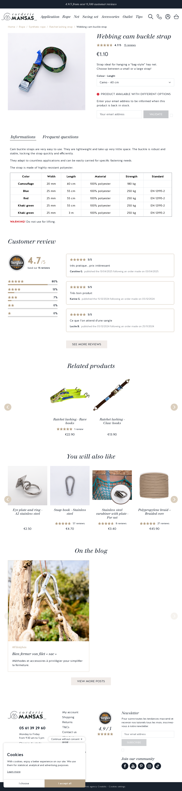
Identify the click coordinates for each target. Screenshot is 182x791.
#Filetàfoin (19, 647)
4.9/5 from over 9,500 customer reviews (91, 4)
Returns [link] (67, 722)
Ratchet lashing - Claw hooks (112, 421)
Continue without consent (65, 739)
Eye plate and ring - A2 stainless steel (27, 512)
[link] (159, 17)
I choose (24, 783)
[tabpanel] (91, 185)
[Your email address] (148, 734)
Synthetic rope (37, 26)
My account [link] (70, 712)
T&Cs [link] (65, 727)
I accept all (64, 783)
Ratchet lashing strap (61, 26)
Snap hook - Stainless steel (70, 512)
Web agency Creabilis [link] (95, 786)
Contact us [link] (69, 732)
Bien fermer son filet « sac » (34, 654)
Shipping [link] (68, 717)
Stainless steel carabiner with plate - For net (112, 513)
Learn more (13, 771)
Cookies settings (117, 786)
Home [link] (11, 26)
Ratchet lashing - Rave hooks (70, 421)
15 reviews (130, 45)
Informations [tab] (23, 136)
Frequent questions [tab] (61, 136)
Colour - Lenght (106, 75)
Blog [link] (65, 742)
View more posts (91, 681)
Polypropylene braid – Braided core (154, 512)
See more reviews (86, 344)
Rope (22, 26)
